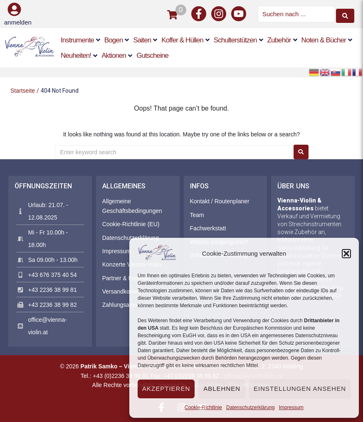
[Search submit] (345, 14)
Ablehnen (221, 388)
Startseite (22, 89)
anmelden (18, 21)
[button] (346, 253)
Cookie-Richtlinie (203, 407)
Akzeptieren (166, 388)
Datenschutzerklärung (250, 407)
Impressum (291, 407)
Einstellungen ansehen (300, 388)
